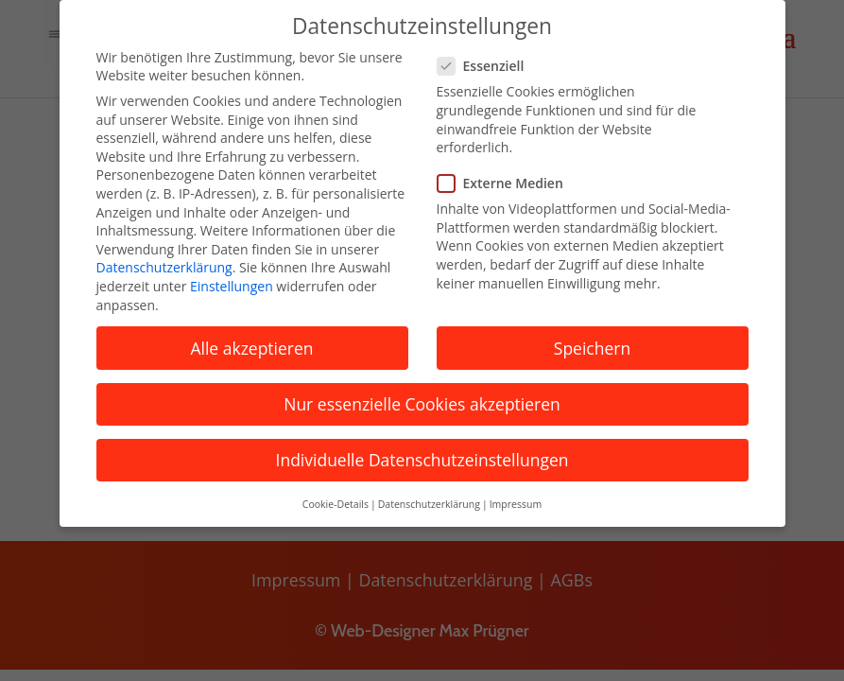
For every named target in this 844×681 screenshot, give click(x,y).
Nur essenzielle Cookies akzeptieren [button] (422, 404)
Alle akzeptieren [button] (251, 348)
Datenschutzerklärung (164, 267)
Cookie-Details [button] (335, 504)
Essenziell (489, 66)
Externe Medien (508, 183)
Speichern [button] (592, 348)
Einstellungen (231, 286)
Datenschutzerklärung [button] (429, 504)
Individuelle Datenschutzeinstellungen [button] (422, 459)
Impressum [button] (516, 504)
